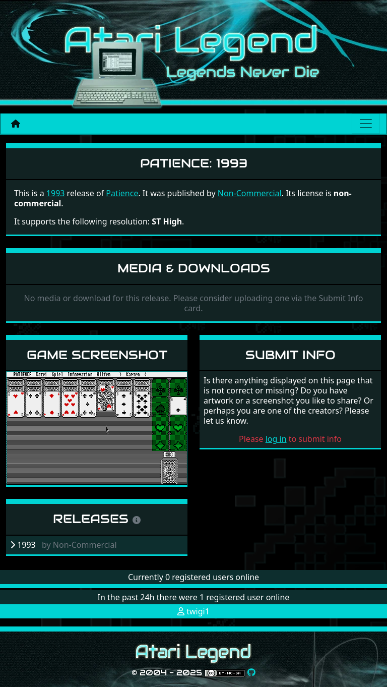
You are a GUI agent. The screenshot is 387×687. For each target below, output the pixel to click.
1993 (55, 193)
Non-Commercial (250, 193)
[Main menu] (366, 123)
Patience (122, 193)
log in (276, 438)
